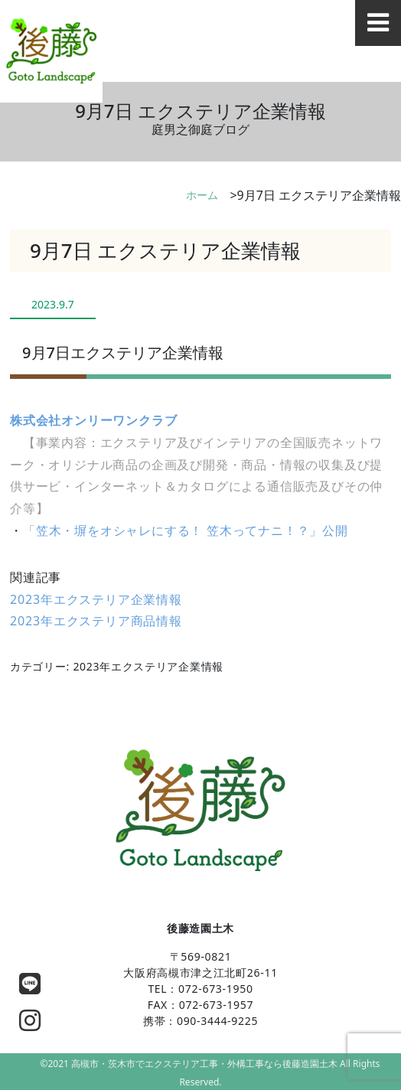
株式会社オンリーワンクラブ (93, 420)
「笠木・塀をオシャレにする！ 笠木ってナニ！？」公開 (185, 530)
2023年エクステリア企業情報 (96, 599)
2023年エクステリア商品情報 (96, 620)
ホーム (202, 195)
